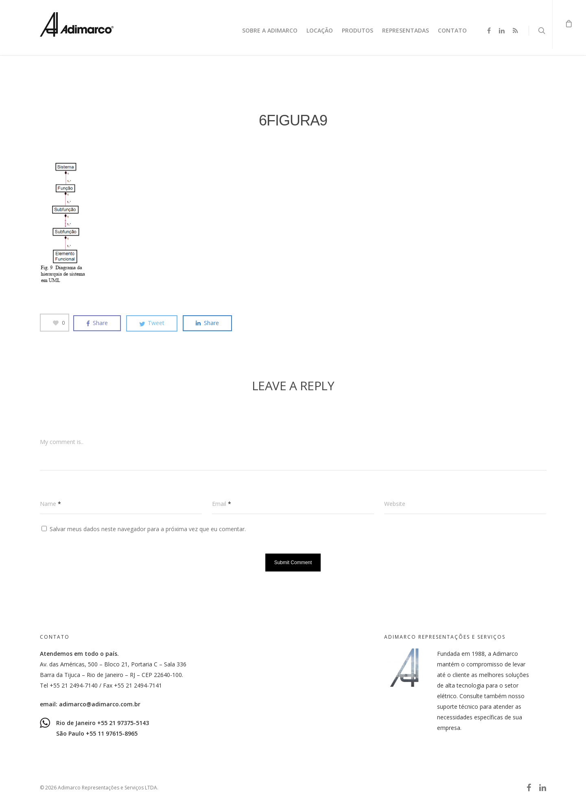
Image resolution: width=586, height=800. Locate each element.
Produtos (357, 30)
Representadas (405, 30)
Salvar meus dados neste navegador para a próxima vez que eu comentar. (148, 529)
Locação (319, 30)
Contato (452, 30)
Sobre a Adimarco (269, 30)
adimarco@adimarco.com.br (99, 704)
